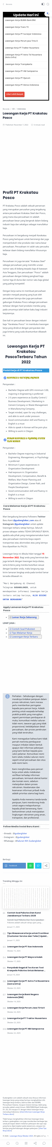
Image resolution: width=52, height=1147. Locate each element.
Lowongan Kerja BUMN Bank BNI (20, 20)
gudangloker (21, 833)
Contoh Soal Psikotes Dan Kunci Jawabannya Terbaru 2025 (24, 914)
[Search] (47, 4)
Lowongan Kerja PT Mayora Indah (24, 957)
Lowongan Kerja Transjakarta (18, 64)
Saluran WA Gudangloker (29, 840)
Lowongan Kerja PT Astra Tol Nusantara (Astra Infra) (23, 56)
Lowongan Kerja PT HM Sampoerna (21, 71)
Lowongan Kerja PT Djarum (17, 78)
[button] (7, 4)
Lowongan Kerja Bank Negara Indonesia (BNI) (23, 996)
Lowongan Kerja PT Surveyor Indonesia (23, 34)
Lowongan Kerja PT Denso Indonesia (22, 85)
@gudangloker (22, 524)
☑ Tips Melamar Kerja (20, 632)
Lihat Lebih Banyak (14, 94)
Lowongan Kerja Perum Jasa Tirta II (21, 40)
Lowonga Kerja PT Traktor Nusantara (22, 47)
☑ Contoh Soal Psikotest (22, 628)
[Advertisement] (26, 158)
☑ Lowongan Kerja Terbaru (23, 636)
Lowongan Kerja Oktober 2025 (21, 1136)
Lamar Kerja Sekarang (24, 617)
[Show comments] (44, 1143)
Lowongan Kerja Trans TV (17, 27)
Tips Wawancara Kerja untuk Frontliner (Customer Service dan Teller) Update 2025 (28, 935)
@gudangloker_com (23, 520)
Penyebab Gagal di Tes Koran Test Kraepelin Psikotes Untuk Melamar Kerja (25, 969)
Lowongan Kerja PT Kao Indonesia (25, 946)
